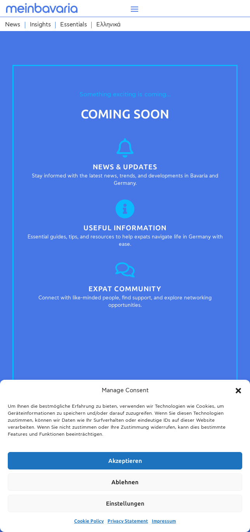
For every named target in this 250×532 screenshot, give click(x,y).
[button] (238, 391)
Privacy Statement (128, 521)
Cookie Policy (89, 521)
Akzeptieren (125, 460)
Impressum (164, 521)
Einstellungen (125, 503)
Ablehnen (125, 482)
